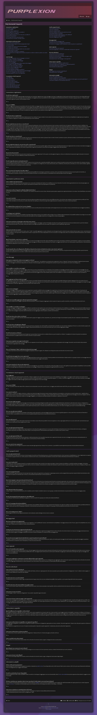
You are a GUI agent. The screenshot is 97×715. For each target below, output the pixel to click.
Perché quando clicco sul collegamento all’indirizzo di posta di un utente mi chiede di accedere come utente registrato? (26, 53)
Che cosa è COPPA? (9, 29)
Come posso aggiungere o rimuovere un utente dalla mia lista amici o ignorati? (64, 49)
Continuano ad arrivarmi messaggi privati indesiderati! (59, 42)
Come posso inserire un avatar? (12, 50)
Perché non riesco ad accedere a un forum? (14, 65)
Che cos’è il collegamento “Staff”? (55, 37)
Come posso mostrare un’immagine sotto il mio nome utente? (18, 49)
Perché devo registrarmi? (11, 28)
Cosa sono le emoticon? (10, 80)
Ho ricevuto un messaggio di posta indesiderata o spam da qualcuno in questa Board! (65, 44)
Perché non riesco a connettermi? (12, 33)
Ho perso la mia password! (11, 36)
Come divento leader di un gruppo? (56, 33)
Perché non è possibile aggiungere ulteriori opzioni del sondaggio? (18, 63)
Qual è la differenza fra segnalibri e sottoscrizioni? (59, 63)
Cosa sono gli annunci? (10, 84)
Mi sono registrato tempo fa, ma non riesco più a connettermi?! (18, 34)
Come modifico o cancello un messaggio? (14, 59)
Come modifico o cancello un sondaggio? (14, 64)
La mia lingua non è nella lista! (12, 47)
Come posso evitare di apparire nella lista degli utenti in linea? (18, 44)
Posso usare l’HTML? (10, 78)
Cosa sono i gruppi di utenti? (54, 31)
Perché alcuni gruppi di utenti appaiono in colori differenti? (60, 34)
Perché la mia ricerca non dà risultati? (56, 55)
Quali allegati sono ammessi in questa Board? (58, 71)
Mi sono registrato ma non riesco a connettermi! (15, 32)
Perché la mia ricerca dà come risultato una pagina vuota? (60, 56)
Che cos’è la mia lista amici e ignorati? (56, 48)
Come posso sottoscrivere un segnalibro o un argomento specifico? (62, 64)
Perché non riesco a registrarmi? (12, 31)
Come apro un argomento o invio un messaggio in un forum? (18, 58)
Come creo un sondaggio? (11, 62)
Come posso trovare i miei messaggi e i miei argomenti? (60, 59)
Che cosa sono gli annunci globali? (12, 82)
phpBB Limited (40, 666)
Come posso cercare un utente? (55, 57)
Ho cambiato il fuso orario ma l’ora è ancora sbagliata (16, 46)
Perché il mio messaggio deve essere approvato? (15, 72)
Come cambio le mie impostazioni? (12, 42)
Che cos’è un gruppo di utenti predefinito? (57, 36)
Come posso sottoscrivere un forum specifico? (58, 65)
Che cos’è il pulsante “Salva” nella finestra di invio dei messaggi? (18, 70)
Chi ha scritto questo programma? (55, 76)
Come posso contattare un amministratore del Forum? (59, 80)
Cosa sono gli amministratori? (55, 28)
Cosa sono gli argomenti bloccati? (12, 86)
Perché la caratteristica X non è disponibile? (57, 78)
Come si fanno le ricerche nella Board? (56, 54)
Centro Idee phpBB (63, 674)
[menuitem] (87, 17)
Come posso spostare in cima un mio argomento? (15, 73)
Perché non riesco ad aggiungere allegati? (14, 67)
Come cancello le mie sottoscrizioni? (56, 67)
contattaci (12, 684)
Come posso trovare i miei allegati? (56, 72)
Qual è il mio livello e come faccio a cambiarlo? (15, 51)
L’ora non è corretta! (10, 45)
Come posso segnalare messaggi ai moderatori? (15, 69)
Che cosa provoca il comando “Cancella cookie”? (15, 38)
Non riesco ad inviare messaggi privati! (56, 41)
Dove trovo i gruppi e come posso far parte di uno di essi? (60, 32)
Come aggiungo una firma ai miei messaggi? (14, 60)
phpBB (45, 706)
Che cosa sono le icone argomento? (13, 87)
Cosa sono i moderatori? (54, 29)
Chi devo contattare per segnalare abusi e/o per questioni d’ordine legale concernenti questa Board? (68, 79)
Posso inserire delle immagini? (12, 81)
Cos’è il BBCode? (9, 77)
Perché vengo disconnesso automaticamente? (15, 37)
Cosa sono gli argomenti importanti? (13, 85)
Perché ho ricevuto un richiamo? (12, 68)
